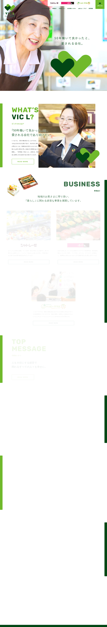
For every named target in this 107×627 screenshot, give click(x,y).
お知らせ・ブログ (82, 8)
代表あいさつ (62, 8)
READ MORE (23, 161)
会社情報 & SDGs (71, 8)
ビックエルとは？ (46, 8)
